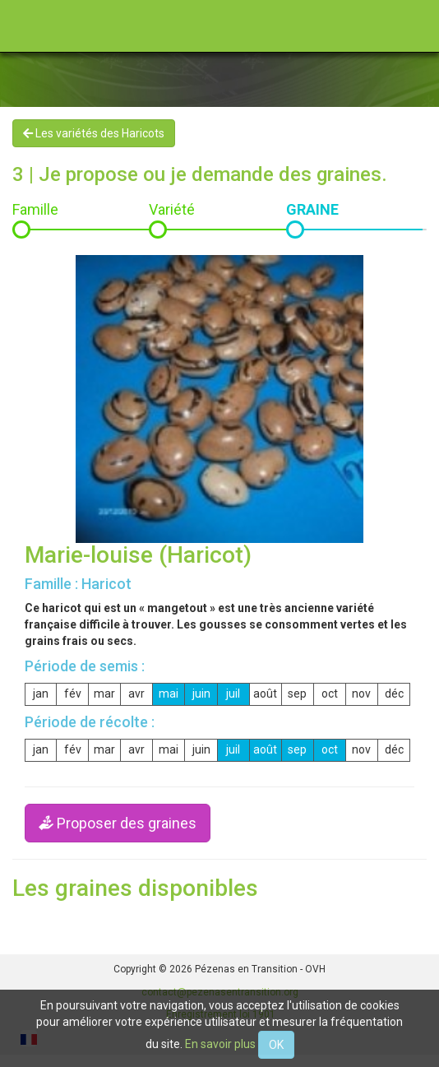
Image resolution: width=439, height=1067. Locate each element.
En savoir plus (220, 1044)
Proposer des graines (117, 823)
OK (276, 1044)
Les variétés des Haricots (93, 133)
